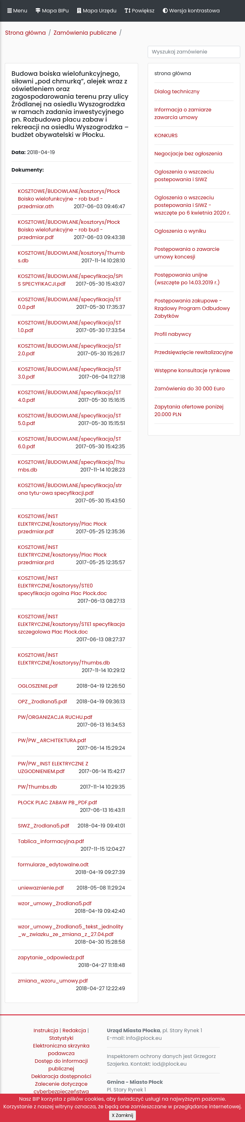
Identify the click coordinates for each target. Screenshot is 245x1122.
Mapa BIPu (52, 10)
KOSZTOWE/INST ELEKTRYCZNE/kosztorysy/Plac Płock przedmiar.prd (62, 554)
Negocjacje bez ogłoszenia (188, 153)
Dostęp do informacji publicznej (61, 1064)
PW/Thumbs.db (37, 787)
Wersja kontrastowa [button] (191, 10)
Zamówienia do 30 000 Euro (189, 388)
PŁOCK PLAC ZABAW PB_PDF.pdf (57, 802)
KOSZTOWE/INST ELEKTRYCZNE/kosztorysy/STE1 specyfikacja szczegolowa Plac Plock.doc (71, 624)
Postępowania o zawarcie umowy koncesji (186, 252)
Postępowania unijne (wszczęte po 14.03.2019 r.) (187, 278)
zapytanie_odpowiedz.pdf (51, 957)
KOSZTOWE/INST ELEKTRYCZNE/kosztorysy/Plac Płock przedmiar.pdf (62, 524)
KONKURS (166, 135)
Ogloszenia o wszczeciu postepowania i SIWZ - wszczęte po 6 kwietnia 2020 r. (192, 205)
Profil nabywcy (172, 334)
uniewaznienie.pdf (41, 887)
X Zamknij (122, 1115)
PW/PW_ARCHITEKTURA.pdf (52, 740)
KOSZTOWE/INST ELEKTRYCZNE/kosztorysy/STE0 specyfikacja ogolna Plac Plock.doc (62, 585)
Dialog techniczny (176, 91)
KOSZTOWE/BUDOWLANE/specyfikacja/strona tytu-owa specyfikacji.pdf (70, 489)
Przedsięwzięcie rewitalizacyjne (193, 352)
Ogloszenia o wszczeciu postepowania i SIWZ (184, 175)
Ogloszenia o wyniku (180, 231)
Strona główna (25, 33)
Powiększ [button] (139, 10)
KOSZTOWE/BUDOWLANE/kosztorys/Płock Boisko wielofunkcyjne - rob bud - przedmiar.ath (69, 199)
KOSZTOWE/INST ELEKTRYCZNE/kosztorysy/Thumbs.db (64, 658)
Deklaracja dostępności (61, 1076)
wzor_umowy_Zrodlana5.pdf (55, 903)
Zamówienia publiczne (85, 33)
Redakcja (74, 1030)
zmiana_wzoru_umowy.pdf (53, 980)
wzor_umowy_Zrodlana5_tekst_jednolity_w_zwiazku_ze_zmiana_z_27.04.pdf (70, 930)
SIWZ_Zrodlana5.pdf (43, 825)
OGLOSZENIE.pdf (37, 686)
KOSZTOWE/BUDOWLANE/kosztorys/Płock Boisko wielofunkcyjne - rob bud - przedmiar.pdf (69, 229)
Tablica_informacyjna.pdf (51, 841)
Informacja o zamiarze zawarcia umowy (183, 113)
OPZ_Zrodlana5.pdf (42, 701)
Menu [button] (17, 10)
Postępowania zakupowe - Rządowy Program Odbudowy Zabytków (192, 308)
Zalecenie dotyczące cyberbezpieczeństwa (61, 1087)
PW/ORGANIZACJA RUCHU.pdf (55, 717)
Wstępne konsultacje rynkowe (192, 370)
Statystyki (61, 1038)
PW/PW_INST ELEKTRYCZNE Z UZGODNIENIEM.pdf (53, 767)
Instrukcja (45, 1030)
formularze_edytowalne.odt (53, 864)
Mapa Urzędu (96, 10)
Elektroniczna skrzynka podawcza (61, 1049)
